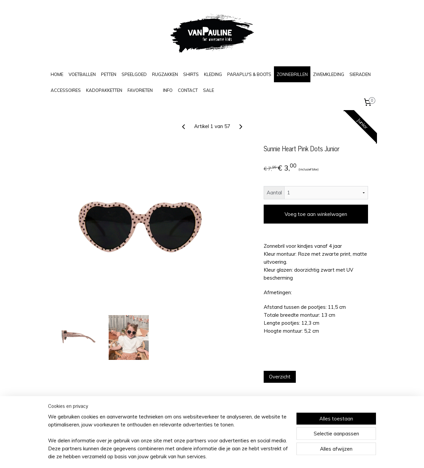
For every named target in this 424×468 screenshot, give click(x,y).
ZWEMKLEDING (328, 74)
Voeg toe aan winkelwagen (316, 214)
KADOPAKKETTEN (104, 90)
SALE (208, 90)
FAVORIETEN (140, 90)
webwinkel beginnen (225, 455)
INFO (168, 90)
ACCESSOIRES (66, 90)
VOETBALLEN (82, 74)
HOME (57, 74)
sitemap (190, 455)
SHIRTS (191, 74)
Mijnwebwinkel (279, 455)
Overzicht (280, 376)
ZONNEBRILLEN (292, 74)
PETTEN (108, 74)
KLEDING (213, 74)
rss (202, 455)
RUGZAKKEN (165, 74)
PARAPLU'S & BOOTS (249, 74)
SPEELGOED (134, 74)
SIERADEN (360, 74)
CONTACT (188, 90)
